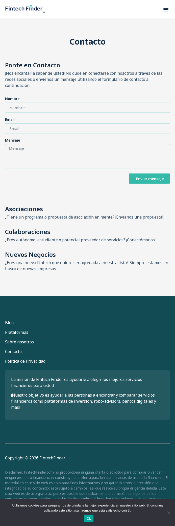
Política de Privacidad (25, 361)
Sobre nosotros (19, 342)
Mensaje (12, 141)
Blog (9, 322)
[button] (166, 9)
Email (10, 120)
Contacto (13, 351)
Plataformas (16, 332)
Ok (89, 518)
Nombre (12, 99)
